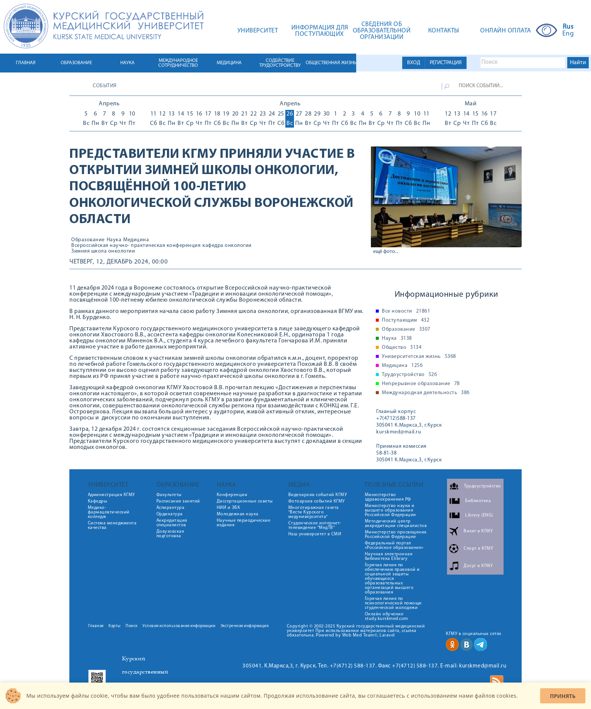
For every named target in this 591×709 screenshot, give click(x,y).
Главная (96, 626)
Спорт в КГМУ (478, 548)
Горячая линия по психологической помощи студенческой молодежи (393, 603)
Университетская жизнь (419, 356)
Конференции (232, 495)
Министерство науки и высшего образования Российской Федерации (390, 510)
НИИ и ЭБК (228, 508)
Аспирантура (170, 508)
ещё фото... (385, 251)
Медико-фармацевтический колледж (109, 512)
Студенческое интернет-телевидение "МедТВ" (314, 525)
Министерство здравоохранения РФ (388, 497)
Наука (114, 240)
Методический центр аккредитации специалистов (396, 523)
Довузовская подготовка (170, 533)
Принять (563, 696)
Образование (88, 240)
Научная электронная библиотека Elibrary (389, 556)
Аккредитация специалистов (171, 522)
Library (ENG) (479, 515)
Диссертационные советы (245, 501)
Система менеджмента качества (112, 525)
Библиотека (478, 501)
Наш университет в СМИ (314, 534)
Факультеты (169, 495)
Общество (401, 347)
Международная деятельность (426, 393)
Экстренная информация (244, 626)
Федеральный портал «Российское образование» (394, 545)
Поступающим (405, 320)
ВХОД (413, 63)
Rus (568, 27)
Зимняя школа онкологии (103, 251)
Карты (115, 626)
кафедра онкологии (227, 245)
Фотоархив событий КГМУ (316, 501)
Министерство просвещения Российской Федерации (396, 534)
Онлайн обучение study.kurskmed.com (386, 616)
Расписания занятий (178, 501)
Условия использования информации (178, 626)
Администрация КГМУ (111, 495)
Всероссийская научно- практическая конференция (136, 245)
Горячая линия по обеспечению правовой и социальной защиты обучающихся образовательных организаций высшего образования (392, 579)
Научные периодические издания (244, 522)
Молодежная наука (238, 514)
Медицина (136, 240)
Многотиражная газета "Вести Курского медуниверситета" (313, 512)
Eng (568, 34)
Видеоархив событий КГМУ (317, 495)
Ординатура (169, 514)
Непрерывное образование (421, 384)
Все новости (406, 311)
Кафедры (97, 501)
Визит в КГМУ (478, 531)
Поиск (132, 626)
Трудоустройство (409, 375)
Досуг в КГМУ (478, 566)
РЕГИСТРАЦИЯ (446, 63)
